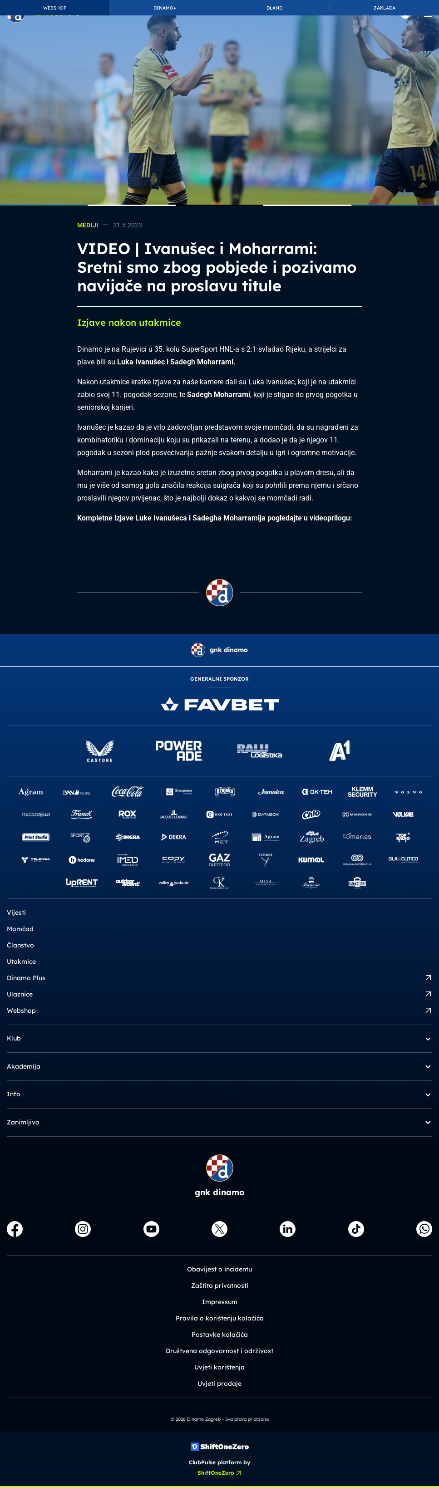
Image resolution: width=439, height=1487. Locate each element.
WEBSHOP (54, 8)
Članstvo (20, 945)
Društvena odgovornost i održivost (219, 1351)
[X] (219, 1229)
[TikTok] (356, 1229)
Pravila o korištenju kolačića (220, 1318)
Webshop (219, 1010)
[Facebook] (15, 1229)
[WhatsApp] (424, 1229)
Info (219, 1094)
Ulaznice (219, 994)
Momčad (20, 929)
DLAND (274, 8)
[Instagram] (83, 1229)
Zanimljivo (219, 1122)
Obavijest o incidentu (219, 1269)
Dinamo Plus (219, 978)
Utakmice (21, 961)
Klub (219, 1038)
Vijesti (16, 912)
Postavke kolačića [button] (220, 1334)
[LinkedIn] (288, 1229)
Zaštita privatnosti (219, 1285)
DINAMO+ (164, 8)
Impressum (219, 1302)
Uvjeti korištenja (219, 1367)
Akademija (219, 1066)
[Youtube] (151, 1229)
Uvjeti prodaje (219, 1383)
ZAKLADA (384, 8)
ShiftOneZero (219, 1473)
